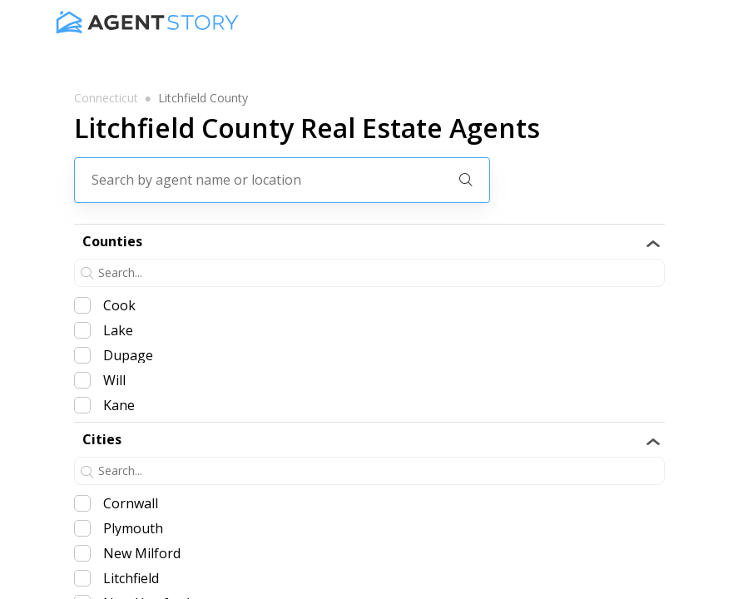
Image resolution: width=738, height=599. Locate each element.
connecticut (106, 98)
